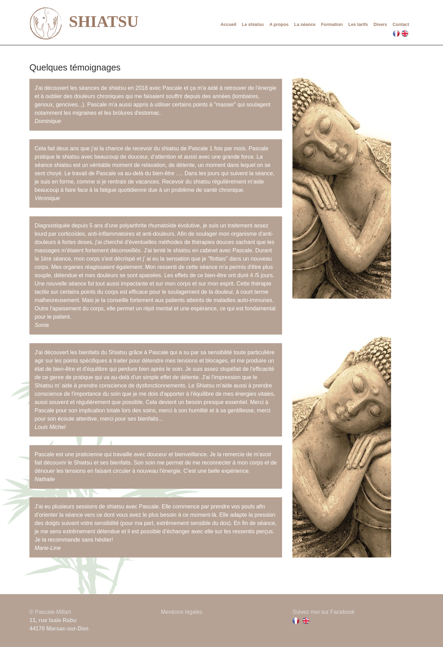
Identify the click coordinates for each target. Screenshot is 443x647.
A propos (279, 24)
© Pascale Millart (50, 612)
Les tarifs (358, 24)
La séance (305, 24)
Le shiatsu (253, 24)
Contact (400, 24)
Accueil (228, 24)
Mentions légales (181, 612)
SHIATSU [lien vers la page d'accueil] (83, 23)
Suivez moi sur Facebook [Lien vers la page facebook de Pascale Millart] (323, 612)
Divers (380, 24)
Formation (332, 24)
